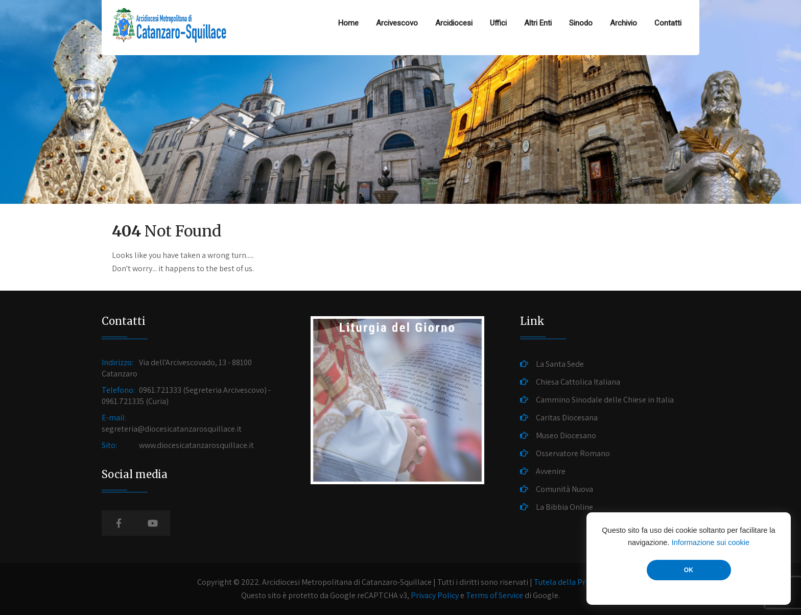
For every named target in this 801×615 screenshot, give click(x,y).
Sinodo (581, 23)
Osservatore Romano (573, 453)
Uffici (498, 23)
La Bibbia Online (564, 507)
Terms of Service (494, 595)
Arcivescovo (397, 23)
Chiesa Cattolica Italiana (578, 381)
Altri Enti (538, 23)
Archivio (623, 23)
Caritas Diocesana (567, 417)
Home (348, 23)
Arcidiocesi (454, 23)
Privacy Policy (435, 595)
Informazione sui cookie (710, 542)
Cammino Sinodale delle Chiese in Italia (605, 399)
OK (688, 570)
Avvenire (551, 471)
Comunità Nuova (564, 489)
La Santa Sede (560, 364)
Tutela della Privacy (568, 582)
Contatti (667, 23)
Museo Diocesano (566, 435)
